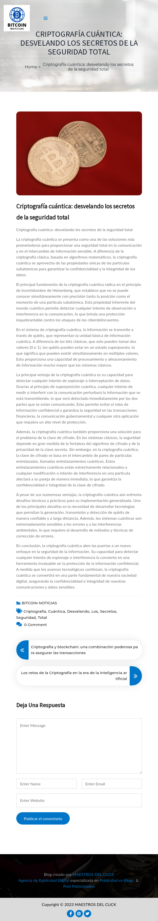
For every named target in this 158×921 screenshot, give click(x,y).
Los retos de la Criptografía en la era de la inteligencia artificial (74, 675)
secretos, (108, 611)
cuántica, (57, 611)
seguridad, (26, 617)
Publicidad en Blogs (117, 880)
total (42, 617)
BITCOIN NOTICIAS (39, 603)
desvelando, (78, 611)
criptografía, (35, 611)
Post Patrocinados (79, 886)
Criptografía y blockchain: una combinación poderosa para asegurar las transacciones (84, 650)
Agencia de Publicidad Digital (43, 880)
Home (31, 67)
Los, (95, 611)
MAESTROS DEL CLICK (93, 874)
